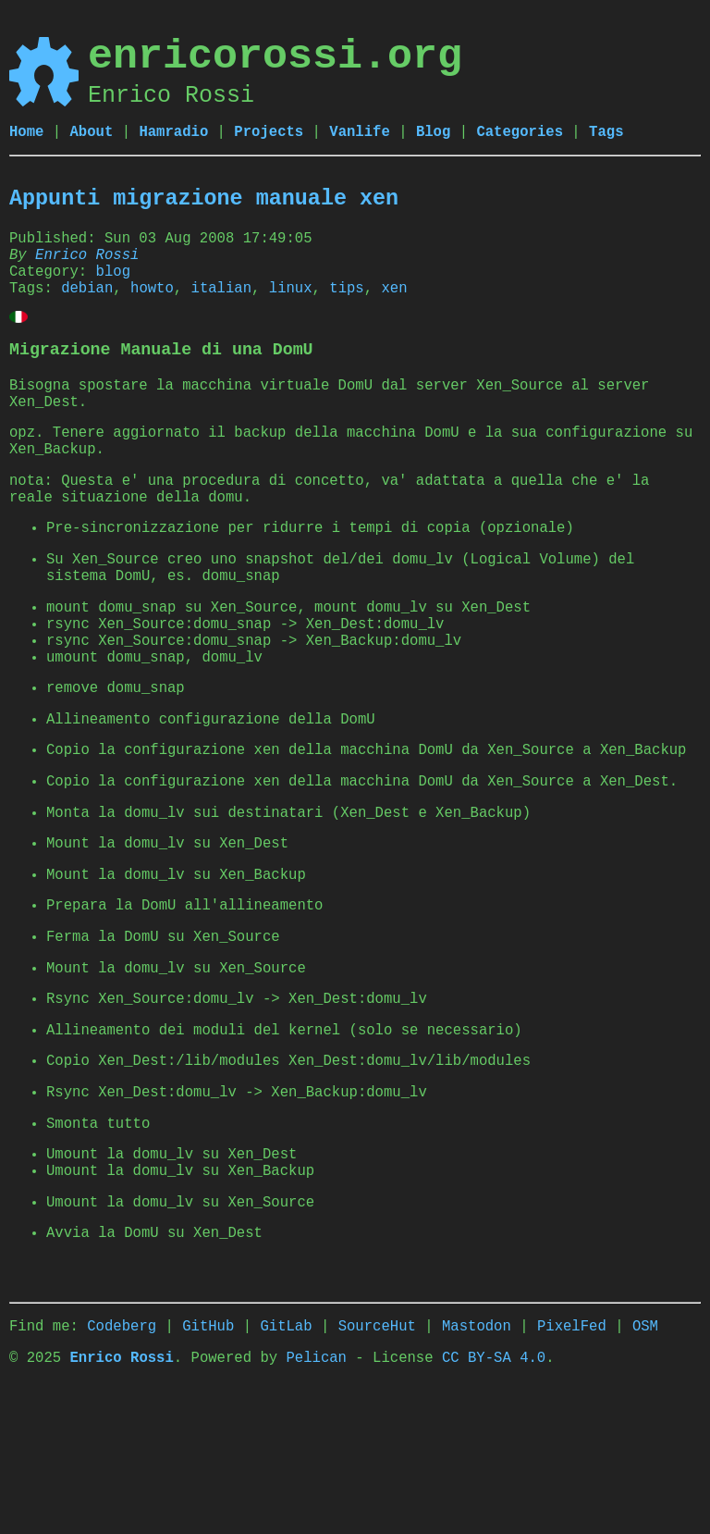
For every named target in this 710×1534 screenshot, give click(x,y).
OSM (645, 1465)
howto (152, 305)
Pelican (316, 1501)
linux (290, 305)
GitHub (208, 1465)
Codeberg (121, 1465)
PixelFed (571, 1465)
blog (113, 285)
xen (394, 305)
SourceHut (377, 1465)
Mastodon (476, 1465)
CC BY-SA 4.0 (493, 1501)
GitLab (286, 1465)
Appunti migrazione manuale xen (203, 202)
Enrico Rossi (87, 264)
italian (221, 305)
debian (87, 305)
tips (346, 305)
